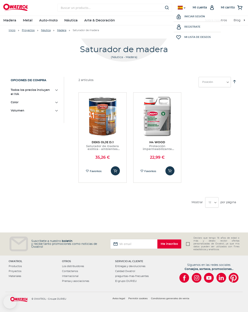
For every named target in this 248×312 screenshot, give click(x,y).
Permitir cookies (138, 298)
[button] (9, 302)
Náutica (46, 30)
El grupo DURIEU (126, 281)
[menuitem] (239, 20)
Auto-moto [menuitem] (48, 20)
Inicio (12, 30)
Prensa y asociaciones (75, 281)
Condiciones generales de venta (170, 298)
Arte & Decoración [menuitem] (99, 20)
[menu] (124, 20)
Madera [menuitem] (9, 20)
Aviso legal (118, 298)
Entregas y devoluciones (130, 266)
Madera (61, 30)
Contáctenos (70, 271)
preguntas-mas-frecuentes (132, 276)
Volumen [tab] (17, 110)
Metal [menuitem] (28, 20)
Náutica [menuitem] (71, 20)
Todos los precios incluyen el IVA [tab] (30, 92)
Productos (15, 266)
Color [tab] (15, 102)
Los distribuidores (73, 266)
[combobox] (114, 8)
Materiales (15, 276)
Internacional (70, 276)
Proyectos (28, 30)
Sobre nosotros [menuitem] (216, 20)
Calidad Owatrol (125, 271)
